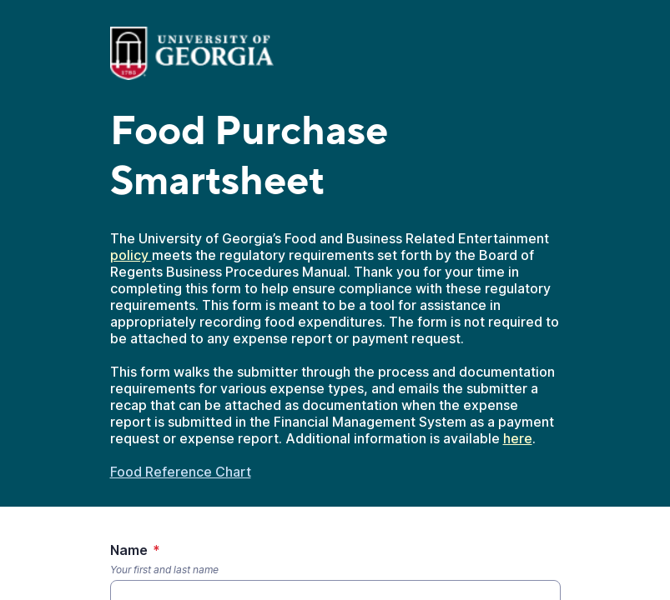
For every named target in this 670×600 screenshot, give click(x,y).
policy (131, 255)
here (517, 438)
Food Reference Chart (180, 471)
